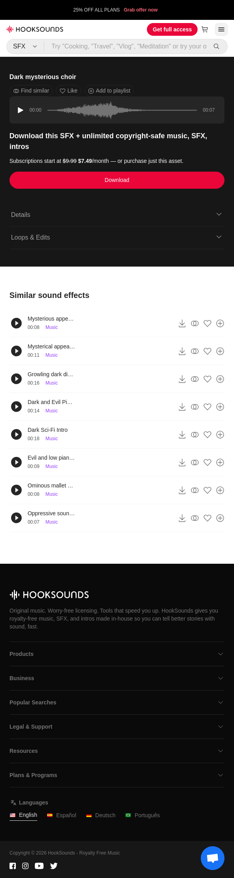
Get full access (172, 29)
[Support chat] (212, 858)
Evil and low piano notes (51, 457)
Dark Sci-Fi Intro (48, 430)
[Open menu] (221, 29)
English (23, 815)
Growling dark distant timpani (51, 374)
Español (61, 815)
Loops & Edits (117, 237)
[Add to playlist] (220, 323)
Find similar (31, 90)
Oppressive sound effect (51, 513)
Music (52, 327)
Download (117, 180)
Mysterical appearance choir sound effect (51, 346)
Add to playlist (109, 90)
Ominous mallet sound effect (51, 485)
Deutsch (101, 815)
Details (117, 214)
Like (68, 90)
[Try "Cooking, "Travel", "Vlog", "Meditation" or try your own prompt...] (125, 46)
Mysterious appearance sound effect (51, 318)
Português (142, 815)
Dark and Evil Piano (51, 402)
